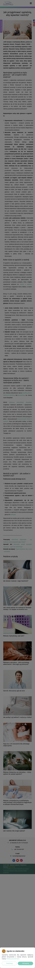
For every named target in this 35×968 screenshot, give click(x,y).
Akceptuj (25, 963)
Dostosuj (9, 963)
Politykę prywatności (12, 959)
